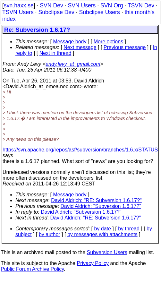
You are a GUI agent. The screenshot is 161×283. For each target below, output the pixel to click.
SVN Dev (51, 5)
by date (102, 228)
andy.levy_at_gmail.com (73, 64)
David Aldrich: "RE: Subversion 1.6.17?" (96, 200)
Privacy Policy (93, 263)
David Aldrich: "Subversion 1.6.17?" (101, 206)
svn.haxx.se (19, 5)
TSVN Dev (141, 5)
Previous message (125, 47)
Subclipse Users (99, 12)
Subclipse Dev (56, 12)
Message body (69, 41)
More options (108, 41)
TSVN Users (18, 12)
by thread (129, 228)
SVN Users (82, 5)
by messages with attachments (102, 234)
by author (49, 234)
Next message (80, 47)
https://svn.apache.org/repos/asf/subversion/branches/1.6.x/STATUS (80, 149)
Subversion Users (107, 252)
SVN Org (111, 5)
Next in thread (55, 53)
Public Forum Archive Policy (32, 269)
